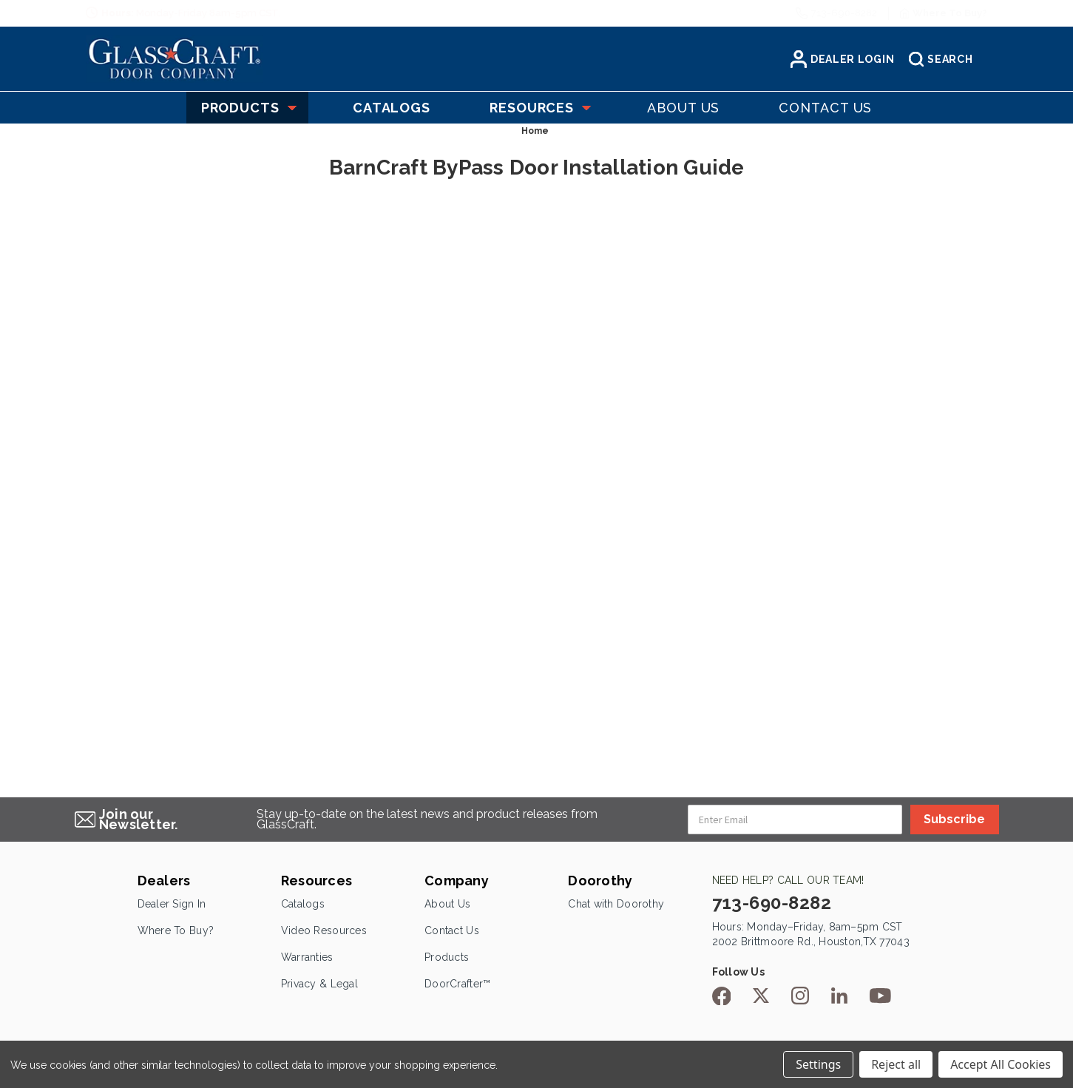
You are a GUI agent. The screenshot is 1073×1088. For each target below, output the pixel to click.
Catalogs (303, 904)
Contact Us (451, 930)
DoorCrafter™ (457, 984)
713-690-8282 (844, 12)
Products (247, 107)
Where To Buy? (176, 930)
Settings (818, 1064)
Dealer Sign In (172, 904)
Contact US (825, 107)
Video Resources (324, 930)
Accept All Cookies (1000, 1064)
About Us (447, 904)
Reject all (896, 1064)
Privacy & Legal (319, 984)
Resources (539, 107)
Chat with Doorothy (616, 904)
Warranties (307, 957)
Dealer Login (842, 59)
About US (683, 107)
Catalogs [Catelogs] (391, 107)
